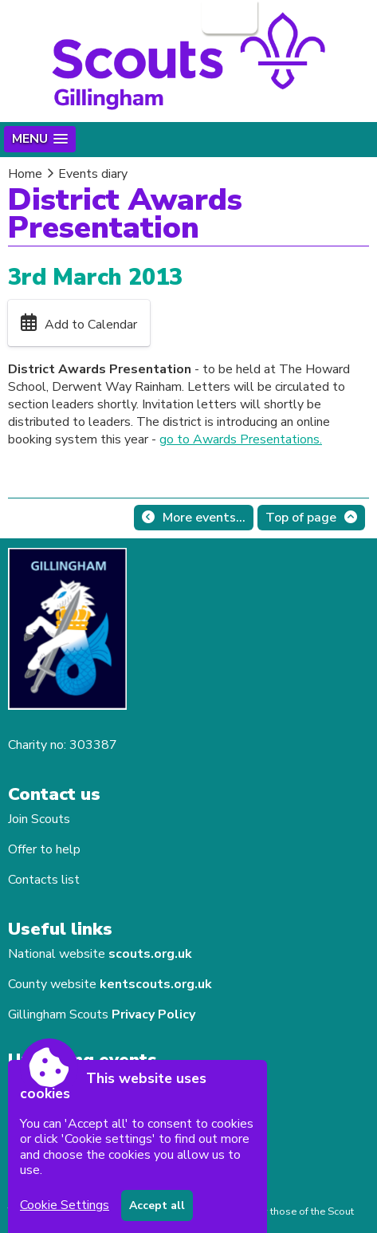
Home (25, 174)
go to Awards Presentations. (240, 439)
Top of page (300, 517)
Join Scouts (39, 819)
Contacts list (44, 879)
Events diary (93, 174)
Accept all (157, 1205)
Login (228, 17)
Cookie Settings (64, 1205)
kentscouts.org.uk (156, 984)
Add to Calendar (91, 324)
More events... (204, 517)
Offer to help (44, 849)
